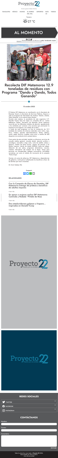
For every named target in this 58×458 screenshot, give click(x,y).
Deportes (40, 12)
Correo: (3, 427)
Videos (53, 12)
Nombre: (4, 421)
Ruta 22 (47, 13)
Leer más (11, 191)
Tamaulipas (6, 12)
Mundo (22, 12)
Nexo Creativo (34, 454)
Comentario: (5, 434)
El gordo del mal (30, 13)
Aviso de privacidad (29, 456)
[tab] (29, 402)
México (14, 12)
